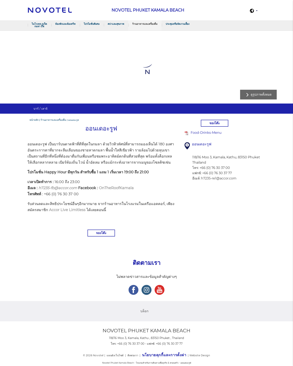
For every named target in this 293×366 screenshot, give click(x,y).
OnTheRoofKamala (116, 188)
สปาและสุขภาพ (116, 23)
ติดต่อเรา (133, 355)
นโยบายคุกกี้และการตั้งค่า (164, 355)
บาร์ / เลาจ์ (40, 108)
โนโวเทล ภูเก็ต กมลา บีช (39, 25)
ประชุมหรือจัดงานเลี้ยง (177, 23)
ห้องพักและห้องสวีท (65, 23)
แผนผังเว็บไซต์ (115, 355)
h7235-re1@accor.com (218, 178)
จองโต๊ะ (101, 233)
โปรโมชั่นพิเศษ (91, 23)
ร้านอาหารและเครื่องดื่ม (144, 23)
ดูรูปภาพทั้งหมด (261, 94)
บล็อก (144, 311)
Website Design (199, 355)
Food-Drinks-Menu (206, 133)
